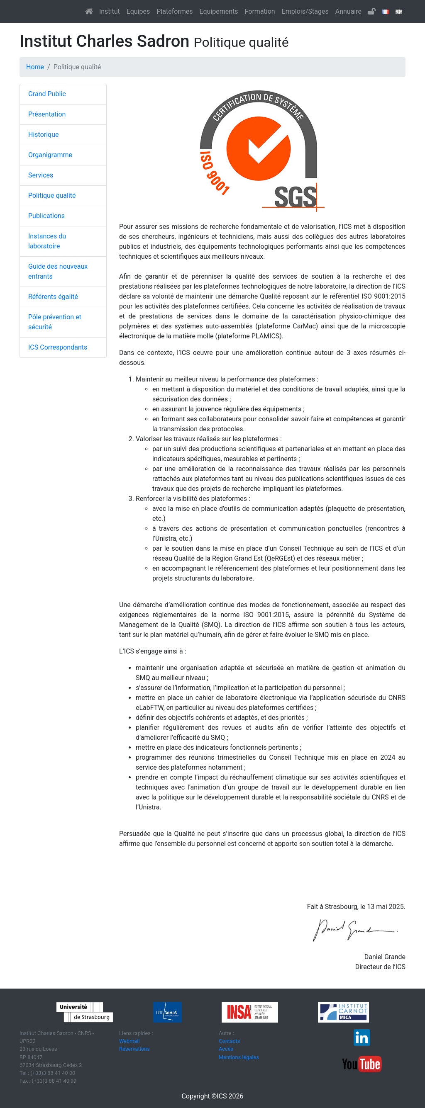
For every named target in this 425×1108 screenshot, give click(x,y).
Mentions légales (239, 1057)
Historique (43, 134)
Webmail (129, 1041)
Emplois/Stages (305, 11)
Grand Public (47, 94)
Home (35, 67)
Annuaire (348, 11)
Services (40, 175)
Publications (46, 216)
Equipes (138, 11)
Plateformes (174, 11)
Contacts (229, 1041)
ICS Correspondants (57, 347)
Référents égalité (53, 297)
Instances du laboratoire (47, 241)
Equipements (219, 11)
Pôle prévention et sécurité (54, 322)
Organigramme (50, 155)
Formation (260, 11)
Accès (226, 1049)
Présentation (47, 114)
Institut (109, 11)
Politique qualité (52, 195)
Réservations (134, 1049)
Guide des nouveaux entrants (58, 271)
